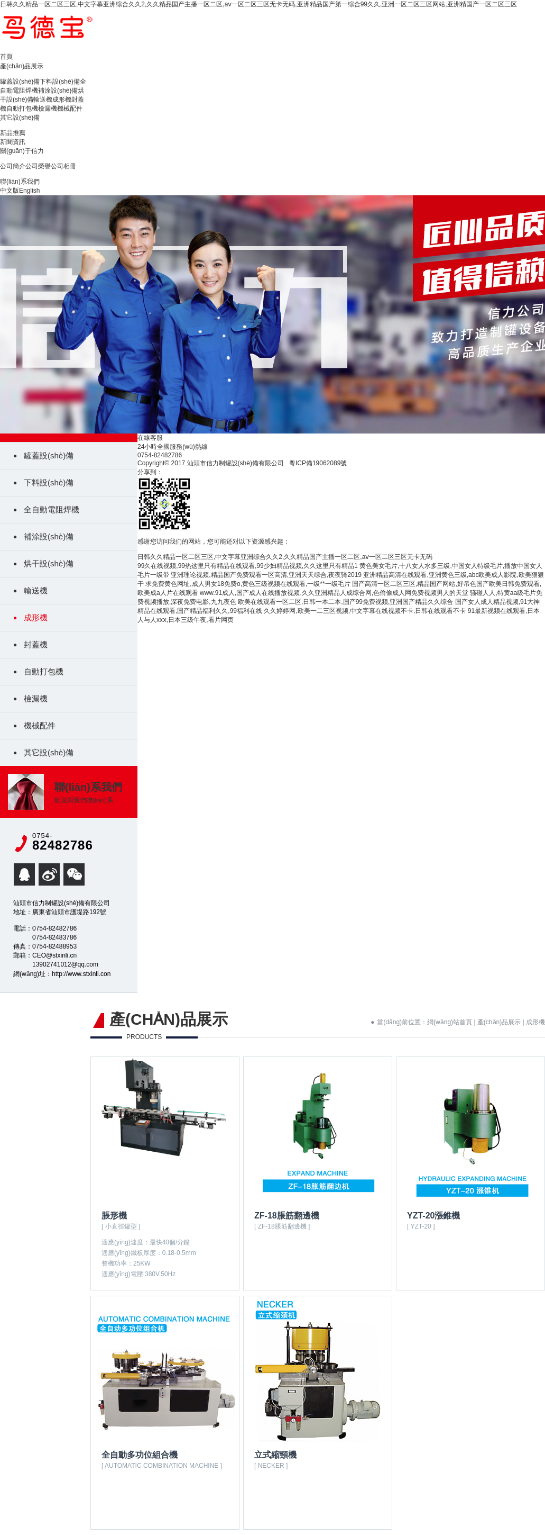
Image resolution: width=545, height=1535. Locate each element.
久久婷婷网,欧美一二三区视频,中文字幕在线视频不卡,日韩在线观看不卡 (365, 611)
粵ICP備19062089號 (318, 463)
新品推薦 (12, 133)
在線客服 (150, 437)
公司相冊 (63, 166)
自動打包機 (22, 108)
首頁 (6, 56)
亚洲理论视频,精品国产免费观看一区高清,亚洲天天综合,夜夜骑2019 (266, 575)
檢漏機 (47, 108)
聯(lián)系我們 (20, 181)
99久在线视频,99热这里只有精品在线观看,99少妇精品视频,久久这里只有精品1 (247, 566)
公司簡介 (12, 166)
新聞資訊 (12, 142)
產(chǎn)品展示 (21, 66)
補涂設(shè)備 (58, 90)
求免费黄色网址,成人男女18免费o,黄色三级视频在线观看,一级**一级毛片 (247, 584)
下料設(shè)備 (59, 81)
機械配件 (69, 108)
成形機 (61, 99)
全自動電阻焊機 (51, 509)
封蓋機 (36, 644)
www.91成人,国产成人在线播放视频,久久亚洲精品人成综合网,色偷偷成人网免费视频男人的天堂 (334, 593)
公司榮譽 (38, 166)
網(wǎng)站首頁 (449, 1022)
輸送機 (42, 99)
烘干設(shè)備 (48, 563)
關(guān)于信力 (22, 151)
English (29, 190)
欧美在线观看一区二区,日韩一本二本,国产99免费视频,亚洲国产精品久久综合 (345, 602)
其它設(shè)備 (20, 117)
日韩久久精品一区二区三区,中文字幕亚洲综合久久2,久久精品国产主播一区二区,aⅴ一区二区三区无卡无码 (284, 557)
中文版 (9, 190)
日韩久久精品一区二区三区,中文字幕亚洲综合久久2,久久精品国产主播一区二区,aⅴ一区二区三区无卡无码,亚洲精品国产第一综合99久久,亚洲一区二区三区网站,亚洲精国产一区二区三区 (258, 4)
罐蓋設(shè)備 (20, 81)
